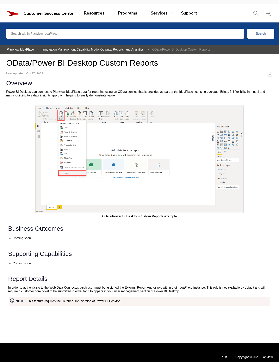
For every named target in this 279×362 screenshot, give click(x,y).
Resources (94, 13)
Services (159, 13)
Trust (223, 357)
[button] (256, 13)
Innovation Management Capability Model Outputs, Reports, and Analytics (93, 49)
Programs (127, 13)
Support (189, 13)
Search (261, 33)
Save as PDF (270, 74)
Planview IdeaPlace (21, 49)
